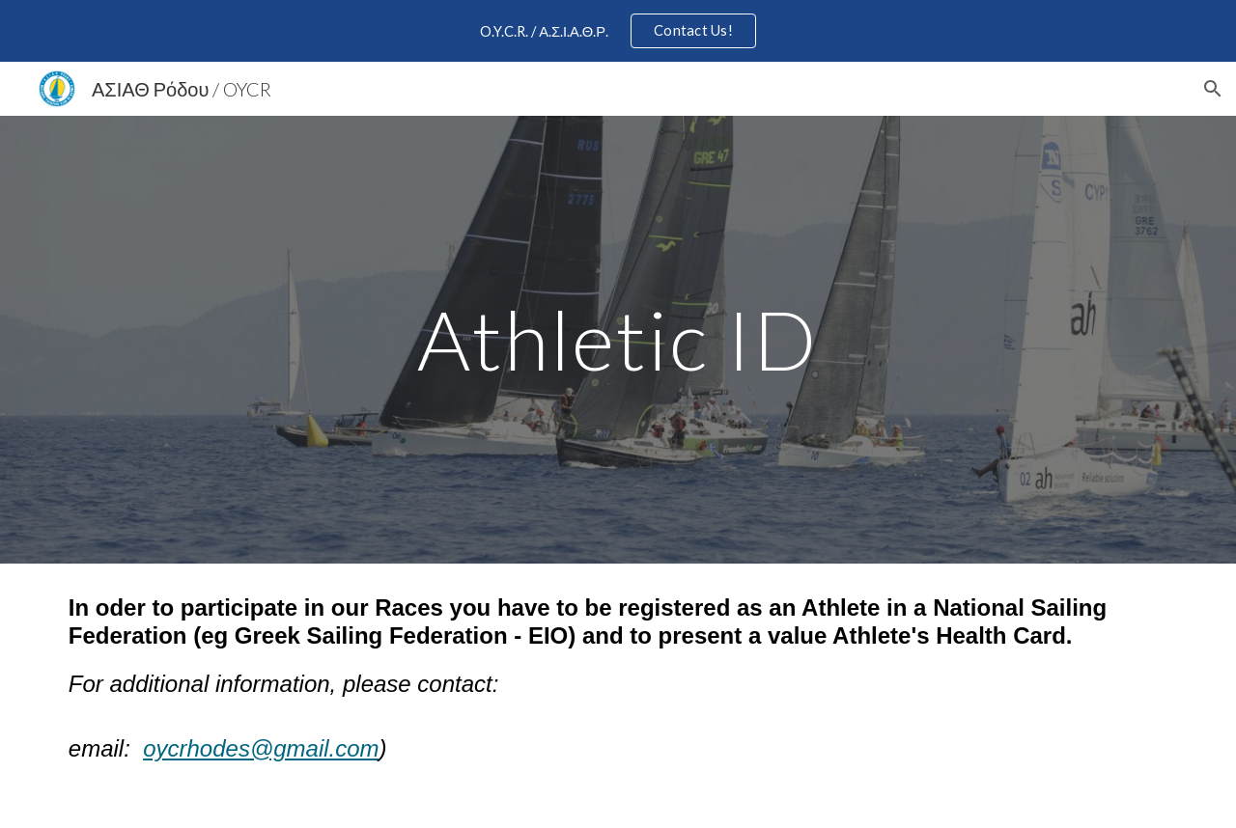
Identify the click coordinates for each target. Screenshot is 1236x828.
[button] (1213, 89)
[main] (618, 339)
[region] (618, 31)
